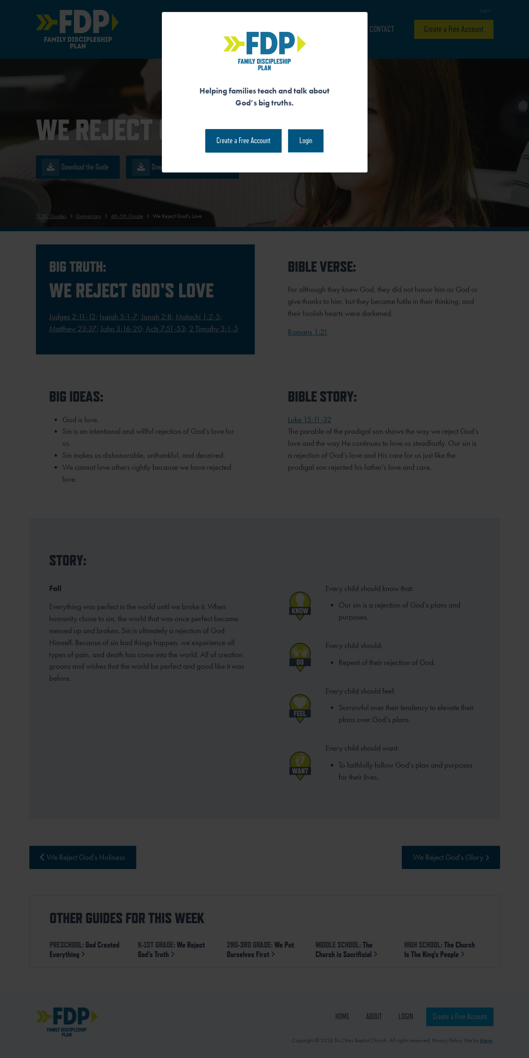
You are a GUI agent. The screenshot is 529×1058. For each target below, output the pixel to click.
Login (305, 140)
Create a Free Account (243, 140)
